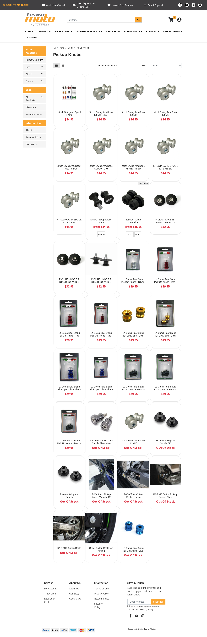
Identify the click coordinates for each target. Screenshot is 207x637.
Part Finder (113, 31)
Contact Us (32, 144)
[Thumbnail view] (56, 65)
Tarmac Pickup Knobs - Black (101, 221)
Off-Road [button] (44, 31)
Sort (144, 65)
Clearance (152, 31)
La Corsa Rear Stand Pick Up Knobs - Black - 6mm (165, 389)
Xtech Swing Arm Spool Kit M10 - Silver (69, 167)
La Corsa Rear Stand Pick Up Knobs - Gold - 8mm (133, 336)
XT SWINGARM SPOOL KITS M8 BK (165, 167)
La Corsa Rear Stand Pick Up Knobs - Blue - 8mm (133, 551)
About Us (31, 130)
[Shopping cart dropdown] (173, 19)
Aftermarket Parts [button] (89, 31)
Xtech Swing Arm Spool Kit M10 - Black (133, 167)
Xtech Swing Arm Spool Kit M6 (165, 113)
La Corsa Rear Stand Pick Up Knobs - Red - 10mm (101, 336)
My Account (50, 588)
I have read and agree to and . (143, 608)
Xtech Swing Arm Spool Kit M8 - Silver (101, 113)
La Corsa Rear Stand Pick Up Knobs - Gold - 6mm (165, 336)
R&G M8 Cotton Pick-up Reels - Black (165, 495)
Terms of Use (101, 588)
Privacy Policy (101, 593)
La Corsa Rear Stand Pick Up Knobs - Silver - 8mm (133, 282)
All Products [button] (30, 98)
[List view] (63, 65)
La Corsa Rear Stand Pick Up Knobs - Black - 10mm (69, 443)
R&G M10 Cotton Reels (69, 548)
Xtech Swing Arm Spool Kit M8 (133, 113)
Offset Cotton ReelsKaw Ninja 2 (101, 549)
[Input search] (101, 20)
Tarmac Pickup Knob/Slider (133, 221)
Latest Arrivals (173, 31)
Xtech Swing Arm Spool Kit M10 (133, 442)
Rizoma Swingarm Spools (69, 495)
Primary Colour (36, 59)
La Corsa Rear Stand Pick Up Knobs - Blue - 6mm (69, 389)
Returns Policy (33, 137)
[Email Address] (139, 602)
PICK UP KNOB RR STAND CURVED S (165, 221)
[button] (42, 97)
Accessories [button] (63, 31)
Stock (36, 74)
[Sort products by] (165, 65)
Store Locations (34, 114)
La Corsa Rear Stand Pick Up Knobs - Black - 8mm (133, 389)
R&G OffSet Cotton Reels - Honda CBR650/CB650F (133, 497)
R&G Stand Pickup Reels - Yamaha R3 (101, 495)
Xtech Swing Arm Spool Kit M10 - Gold (101, 167)
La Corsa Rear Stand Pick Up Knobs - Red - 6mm (69, 336)
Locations (30, 37)
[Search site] (138, 20)
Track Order (50, 593)
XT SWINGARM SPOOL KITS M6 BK (69, 221)
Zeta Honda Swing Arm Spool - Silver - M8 (101, 442)
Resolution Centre (49, 600)
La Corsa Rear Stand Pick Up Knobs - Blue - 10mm (101, 389)
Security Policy (98, 605)
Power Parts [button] (133, 31)
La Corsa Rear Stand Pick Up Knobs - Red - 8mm (165, 282)
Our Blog (74, 593)
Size (36, 66)
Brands (36, 81)
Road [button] (28, 31)
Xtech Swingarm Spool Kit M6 (69, 113)
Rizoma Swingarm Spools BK (165, 442)
